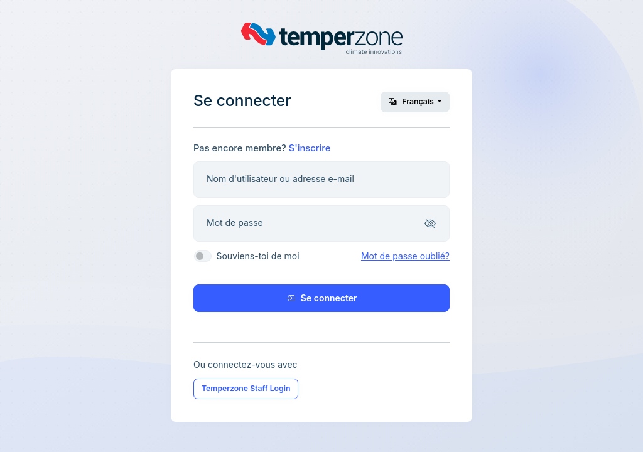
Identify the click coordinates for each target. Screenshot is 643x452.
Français (412, 101)
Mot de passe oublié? (405, 255)
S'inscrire (310, 148)
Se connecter (321, 298)
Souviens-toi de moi (257, 255)
